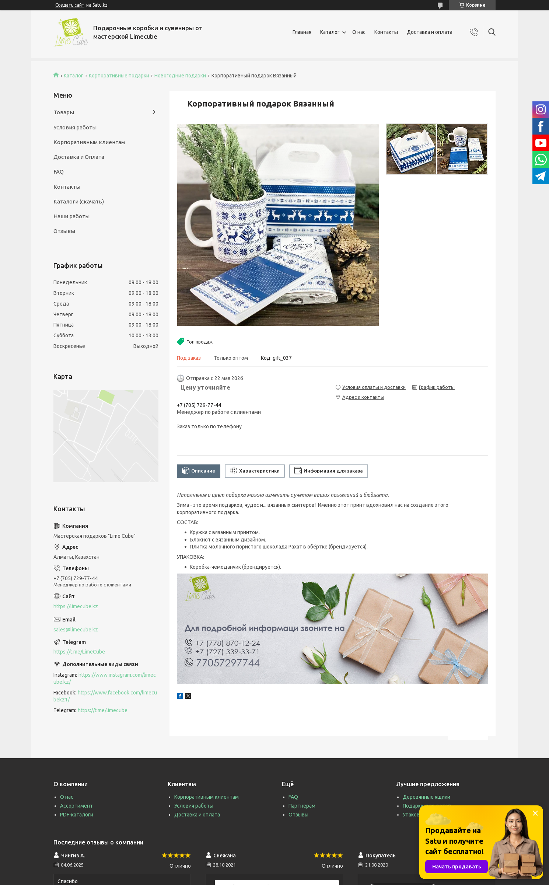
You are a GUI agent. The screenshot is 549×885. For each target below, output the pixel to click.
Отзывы (64, 231)
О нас (359, 32)
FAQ (58, 171)
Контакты (386, 32)
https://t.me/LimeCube (79, 652)
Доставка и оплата (429, 32)
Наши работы (71, 216)
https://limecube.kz (75, 606)
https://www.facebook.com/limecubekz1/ (105, 696)
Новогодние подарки (180, 76)
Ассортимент (76, 806)
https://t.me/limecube (102, 710)
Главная (302, 32)
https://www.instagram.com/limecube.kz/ (104, 678)
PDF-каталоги (76, 815)
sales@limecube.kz (75, 630)
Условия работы (75, 127)
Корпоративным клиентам (89, 142)
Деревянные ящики (426, 797)
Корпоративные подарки (119, 76)
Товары (63, 112)
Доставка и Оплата (78, 157)
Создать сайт (69, 5)
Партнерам (302, 806)
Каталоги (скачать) (78, 201)
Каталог (330, 32)
